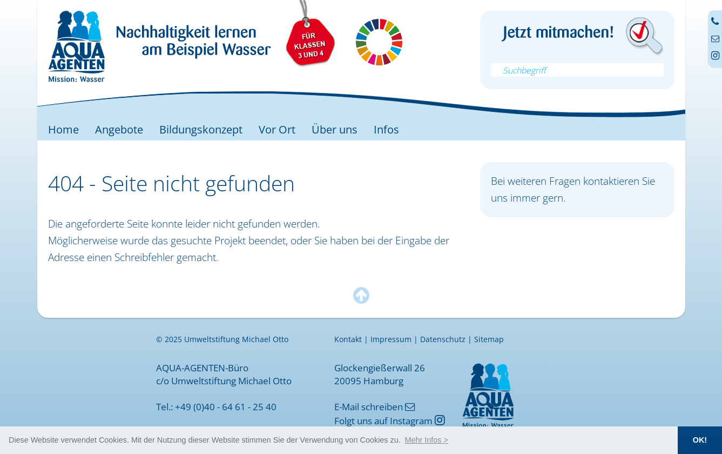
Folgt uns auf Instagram (389, 420)
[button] (426, 440)
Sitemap (489, 339)
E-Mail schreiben (374, 406)
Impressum (390, 339)
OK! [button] (700, 440)
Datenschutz (442, 339)
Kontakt (348, 339)
